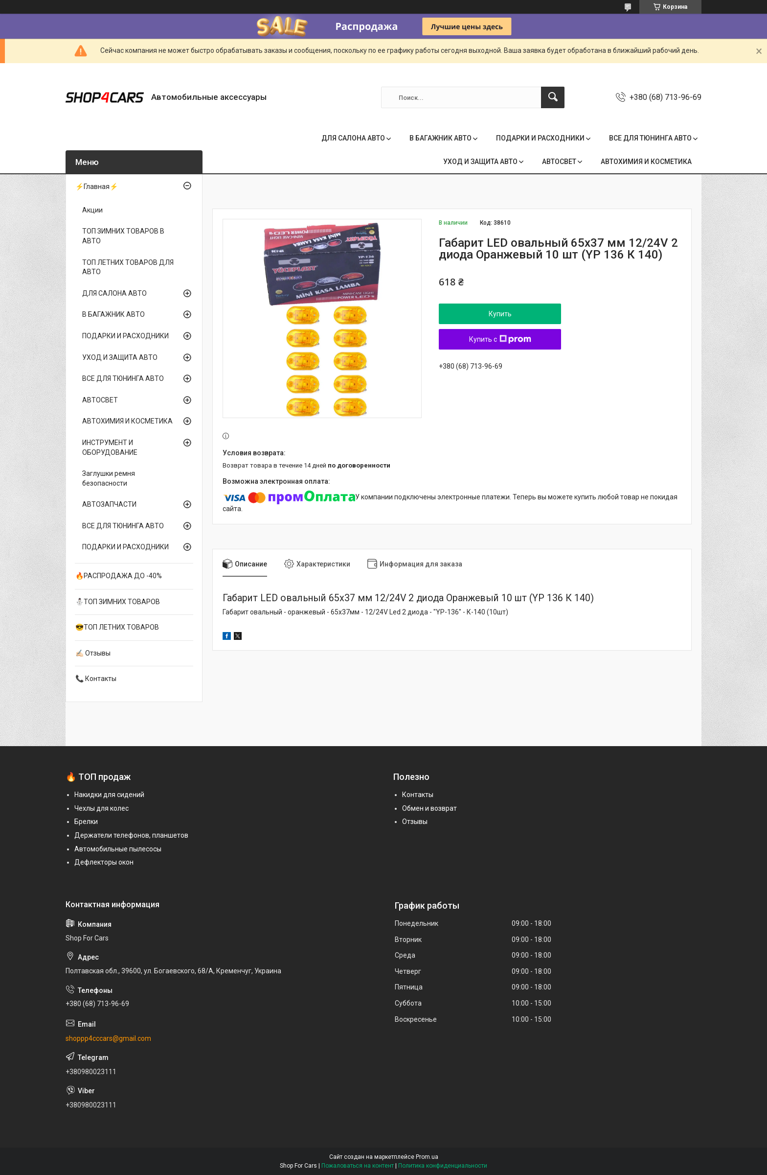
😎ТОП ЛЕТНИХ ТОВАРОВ (117, 627)
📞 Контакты (95, 678)
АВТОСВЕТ (559, 161)
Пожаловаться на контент (357, 1165)
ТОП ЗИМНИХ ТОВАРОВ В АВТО (123, 236)
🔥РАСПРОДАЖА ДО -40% (118, 576)
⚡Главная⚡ (96, 186)
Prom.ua (427, 1156)
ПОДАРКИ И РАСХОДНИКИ (540, 138)
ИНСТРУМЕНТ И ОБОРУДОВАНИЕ (109, 447)
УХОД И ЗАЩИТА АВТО (480, 161)
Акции (92, 210)
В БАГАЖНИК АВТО (440, 138)
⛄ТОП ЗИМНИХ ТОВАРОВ (117, 602)
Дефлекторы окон (104, 862)
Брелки (86, 821)
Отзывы (415, 821)
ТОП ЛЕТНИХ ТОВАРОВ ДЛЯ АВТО (128, 267)
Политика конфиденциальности (442, 1165)
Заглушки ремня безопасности (108, 478)
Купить (500, 314)
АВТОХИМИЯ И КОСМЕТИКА (646, 161)
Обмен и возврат (429, 808)
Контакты (417, 795)
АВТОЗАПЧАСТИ (109, 504)
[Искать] (552, 97)
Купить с (500, 339)
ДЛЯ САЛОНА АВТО (353, 138)
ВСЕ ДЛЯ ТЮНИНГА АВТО (650, 138)
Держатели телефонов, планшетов (131, 835)
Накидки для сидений (109, 795)
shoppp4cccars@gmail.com (108, 1038)
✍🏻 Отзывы (93, 653)
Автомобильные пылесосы (117, 849)
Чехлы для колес (101, 808)
